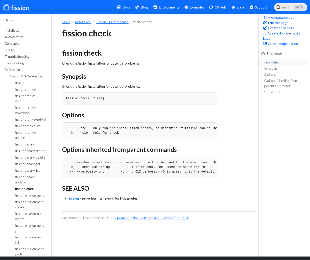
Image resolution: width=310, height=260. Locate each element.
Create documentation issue (282, 35)
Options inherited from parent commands (281, 83)
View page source (278, 17)
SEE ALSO (272, 92)
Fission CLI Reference (112, 22)
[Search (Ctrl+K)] (290, 7)
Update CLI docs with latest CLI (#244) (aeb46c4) (152, 218)
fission (74, 198)
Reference (83, 22)
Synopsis (270, 68)
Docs (66, 22)
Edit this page (275, 23)
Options (270, 74)
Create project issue (280, 43)
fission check (272, 62)
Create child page (278, 28)
